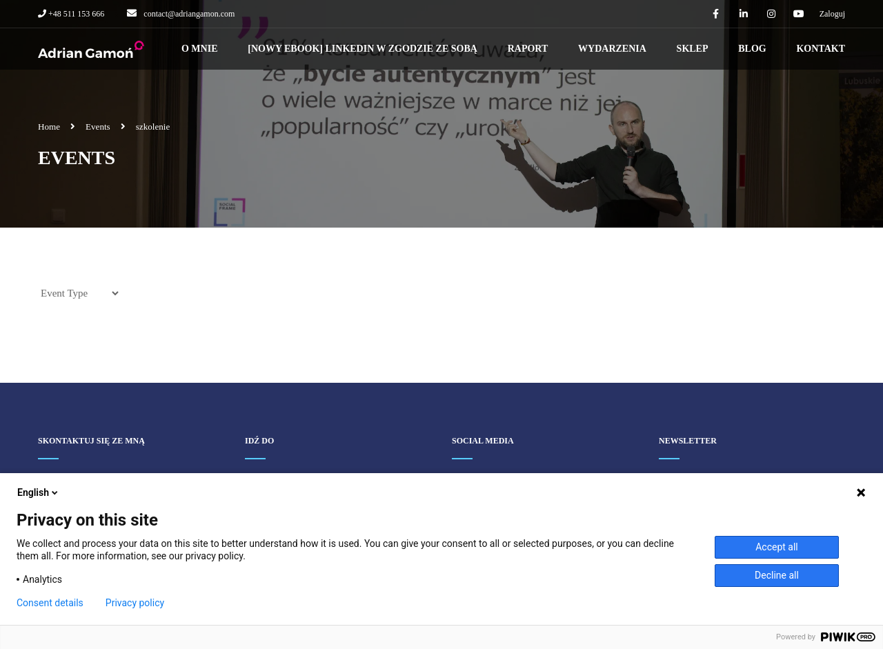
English (38, 492)
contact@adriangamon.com (189, 14)
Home (49, 126)
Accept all (776, 546)
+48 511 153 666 (75, 14)
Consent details (50, 602)
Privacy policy (135, 602)
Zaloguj (832, 14)
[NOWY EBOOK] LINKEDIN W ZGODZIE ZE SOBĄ (362, 48)
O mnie (199, 48)
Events (98, 126)
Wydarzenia (612, 48)
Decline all (777, 575)
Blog (752, 48)
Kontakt (820, 48)
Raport (528, 48)
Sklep (692, 48)
